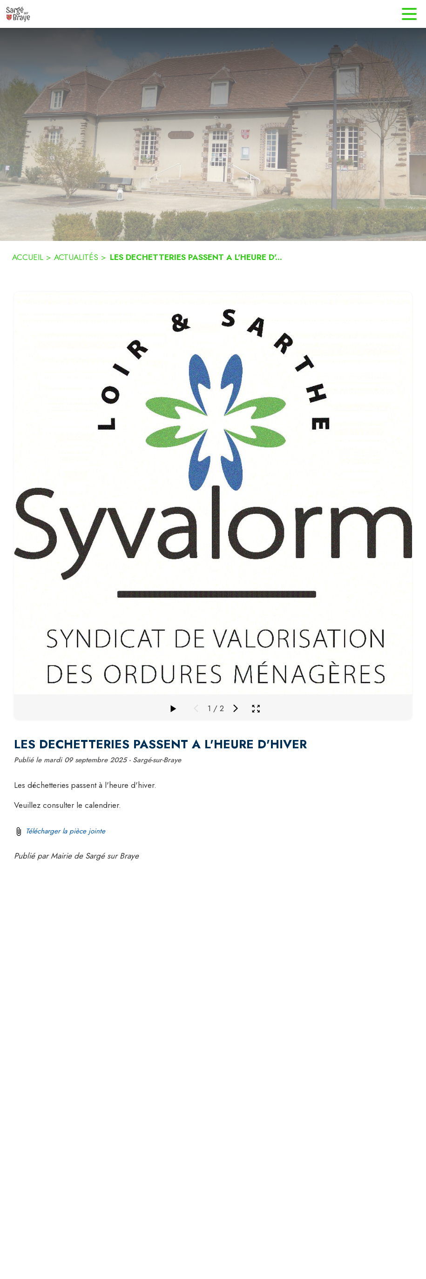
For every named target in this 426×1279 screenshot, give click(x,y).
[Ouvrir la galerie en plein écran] (255, 708)
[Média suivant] (235, 708)
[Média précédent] (196, 708)
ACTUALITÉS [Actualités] (76, 257)
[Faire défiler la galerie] (172, 708)
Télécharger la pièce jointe (65, 831)
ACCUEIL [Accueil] (27, 257)
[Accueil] (18, 14)
